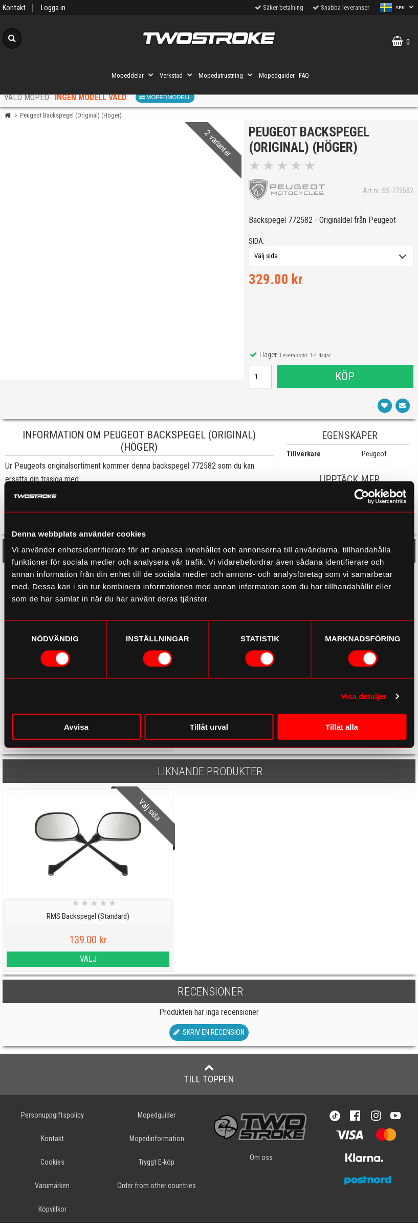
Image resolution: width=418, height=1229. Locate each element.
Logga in (53, 8)
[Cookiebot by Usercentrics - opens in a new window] (361, 496)
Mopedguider (277, 75)
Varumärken (52, 1191)
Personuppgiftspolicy (52, 1121)
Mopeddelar (134, 75)
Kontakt (14, 8)
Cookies (52, 1168)
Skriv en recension (209, 1038)
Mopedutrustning (227, 75)
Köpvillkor (52, 1215)
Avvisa (76, 727)
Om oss (261, 1163)
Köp (344, 379)
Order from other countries (156, 1191)
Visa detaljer (363, 695)
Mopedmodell (165, 97)
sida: (260, 244)
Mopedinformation (156, 1144)
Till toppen (209, 1079)
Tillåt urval (209, 727)
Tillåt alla (341, 727)
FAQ (304, 75)
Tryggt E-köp (156, 1168)
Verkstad (177, 75)
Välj (52, 965)
